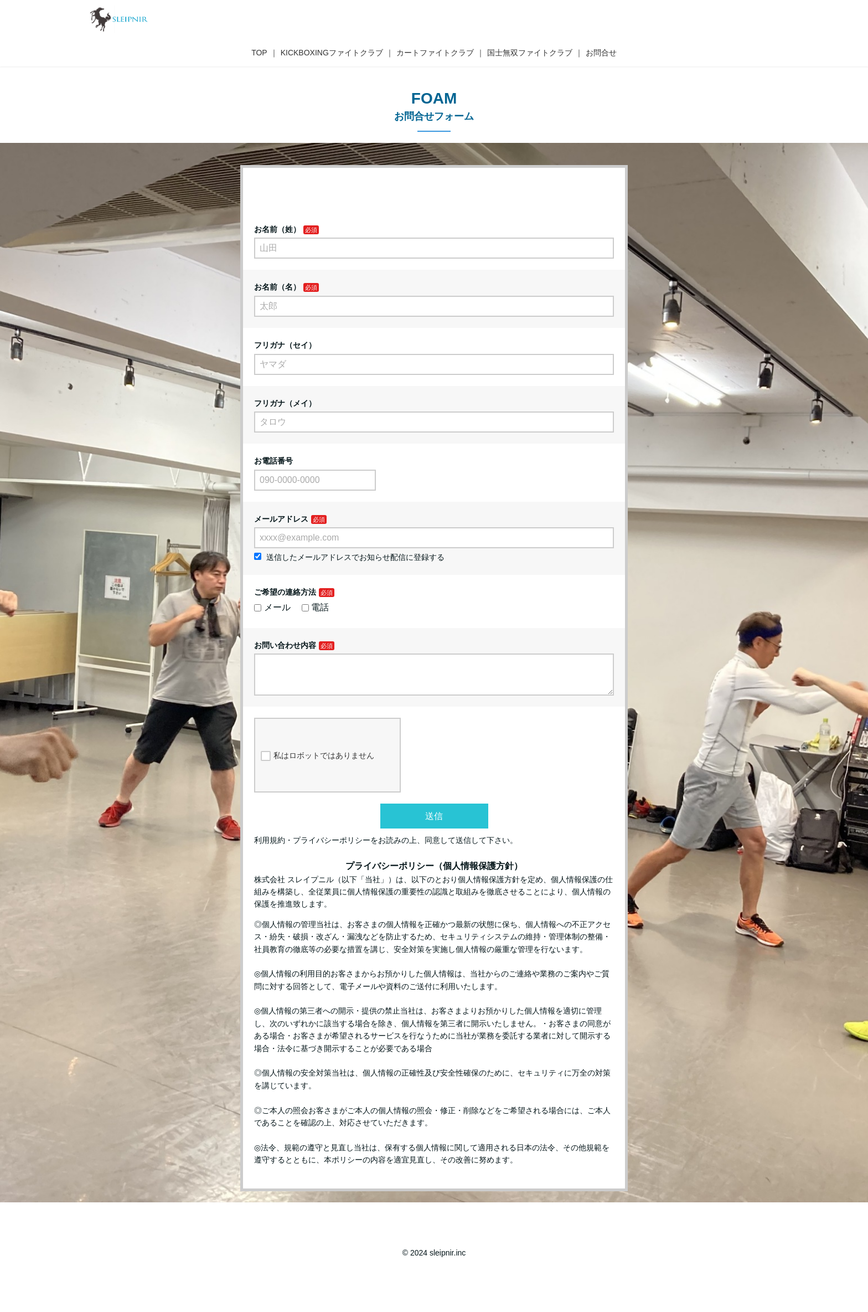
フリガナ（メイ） (285, 403)
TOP (259, 52)
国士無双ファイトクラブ (529, 52)
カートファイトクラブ (435, 52)
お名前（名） (277, 286)
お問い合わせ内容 (285, 645)
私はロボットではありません (317, 765)
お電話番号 (273, 460)
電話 (315, 607)
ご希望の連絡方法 (285, 592)
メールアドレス (281, 518)
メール (272, 607)
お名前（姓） (277, 229)
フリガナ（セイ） (285, 345)
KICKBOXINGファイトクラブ (332, 52)
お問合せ (601, 52)
